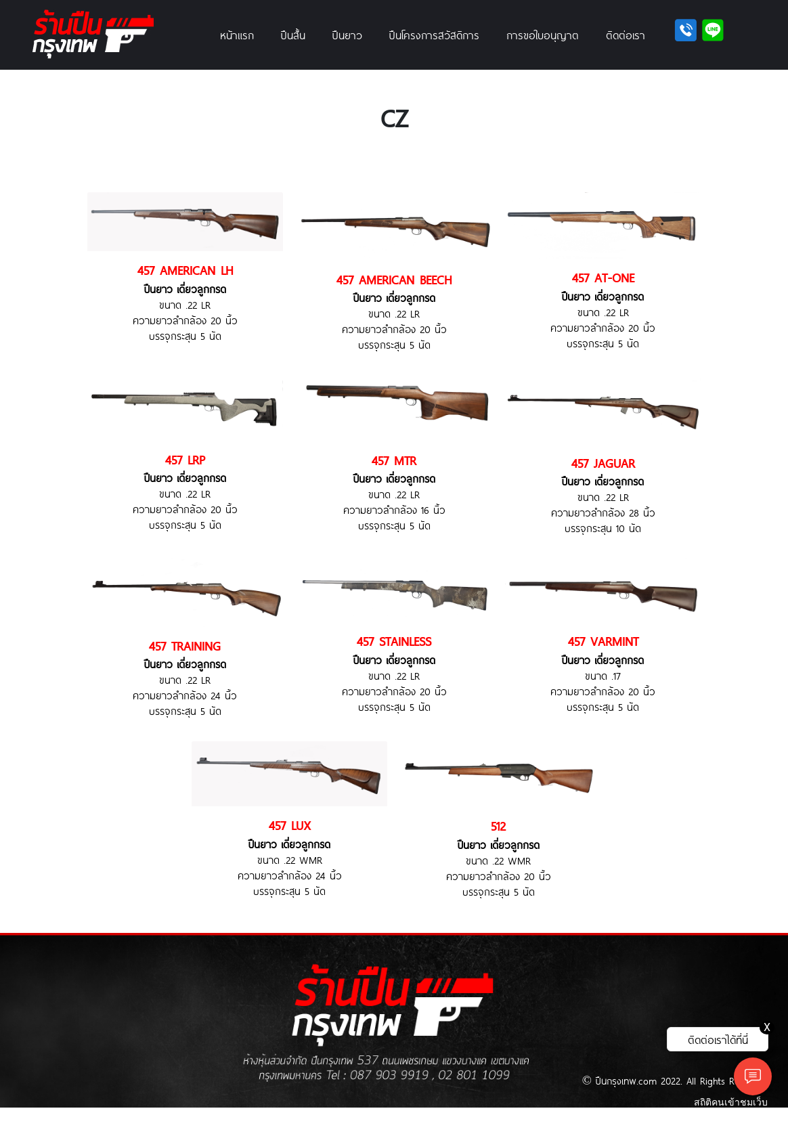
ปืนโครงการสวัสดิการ (434, 34)
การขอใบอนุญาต (542, 34)
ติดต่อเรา (625, 34)
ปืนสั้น (293, 34)
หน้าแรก (237, 34)
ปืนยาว (347, 34)
